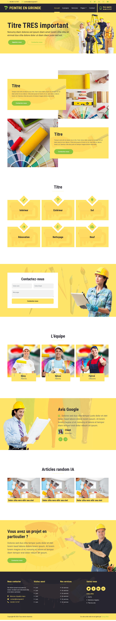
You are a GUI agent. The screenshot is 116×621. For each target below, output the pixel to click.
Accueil (57, 8)
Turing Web (105, 618)
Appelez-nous (17, 42)
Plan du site (91, 604)
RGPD (89, 598)
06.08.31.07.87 (13, 2)
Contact (92, 8)
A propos (65, 8)
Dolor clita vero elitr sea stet (21, 501)
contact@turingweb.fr (29, 2)
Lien (36, 589)
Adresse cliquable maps (17, 597)
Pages (83, 8)
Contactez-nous (38, 42)
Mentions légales (93, 601)
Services (75, 8)
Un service (64, 589)
